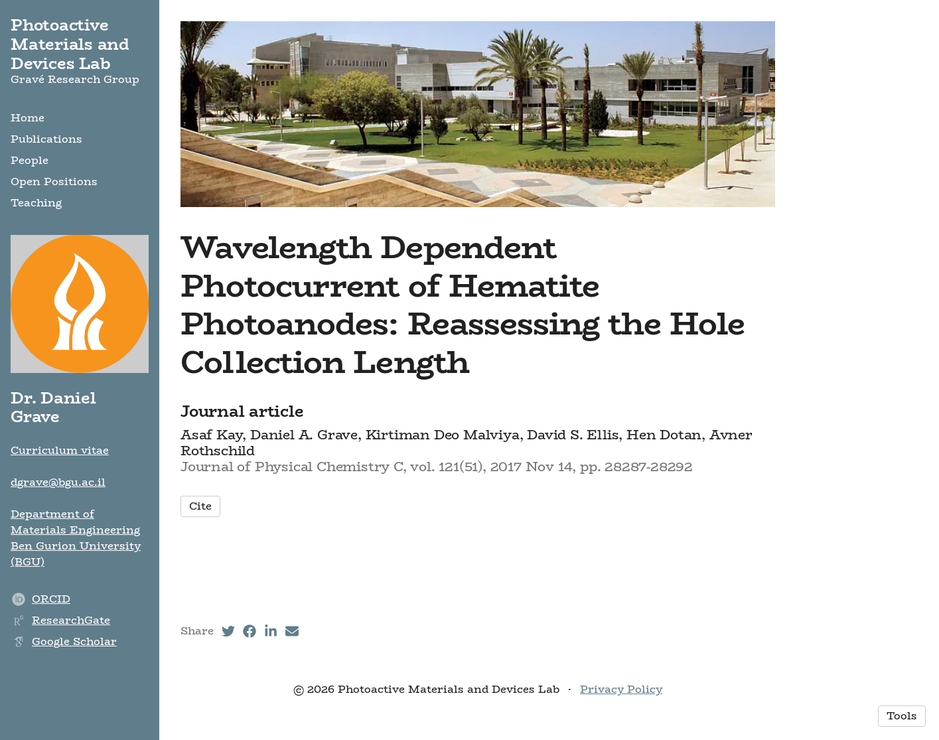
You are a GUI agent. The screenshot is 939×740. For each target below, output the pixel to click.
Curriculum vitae (60, 450)
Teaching (36, 202)
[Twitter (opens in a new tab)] (228, 631)
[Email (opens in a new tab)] (292, 631)
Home (27, 118)
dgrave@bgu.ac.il (58, 482)
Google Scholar (74, 641)
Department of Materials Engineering (75, 522)
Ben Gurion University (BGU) (76, 554)
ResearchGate (71, 620)
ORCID (51, 599)
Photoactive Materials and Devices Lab (70, 44)
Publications (46, 139)
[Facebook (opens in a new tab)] (249, 631)
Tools (902, 715)
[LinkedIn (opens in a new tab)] (270, 631)
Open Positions (54, 181)
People (29, 160)
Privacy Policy (621, 689)
